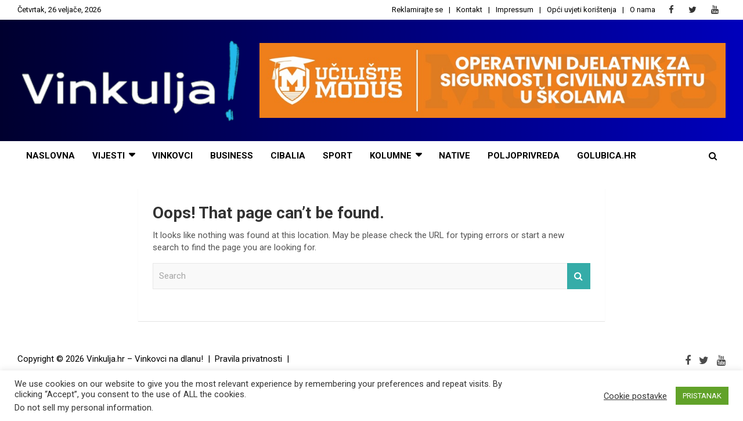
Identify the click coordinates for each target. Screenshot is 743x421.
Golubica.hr (606, 155)
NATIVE (454, 155)
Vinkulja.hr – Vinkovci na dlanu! (144, 359)
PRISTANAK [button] (702, 395)
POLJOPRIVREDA (524, 155)
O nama (642, 9)
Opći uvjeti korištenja (581, 9)
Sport (337, 155)
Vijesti (108, 155)
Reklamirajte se (417, 9)
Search (578, 276)
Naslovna (50, 155)
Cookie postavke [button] (635, 396)
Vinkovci (172, 155)
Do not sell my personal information (83, 407)
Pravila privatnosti (248, 359)
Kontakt (469, 9)
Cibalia (287, 155)
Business (231, 155)
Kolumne (391, 155)
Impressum (514, 9)
